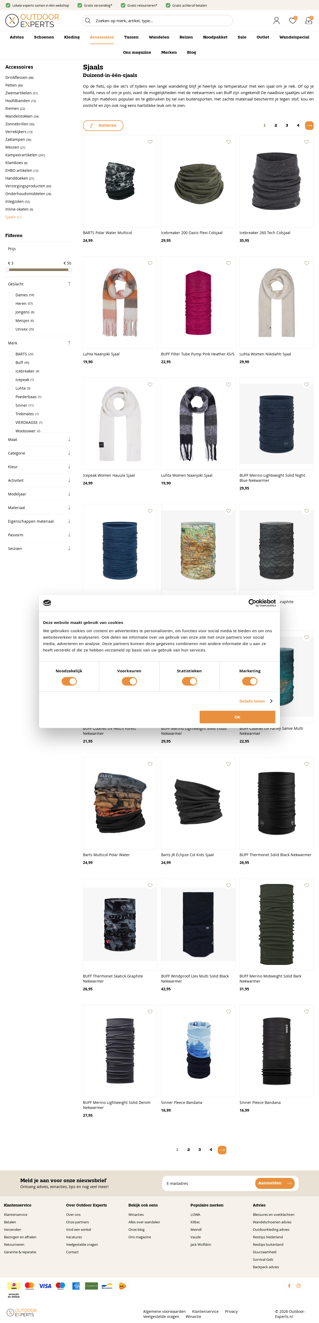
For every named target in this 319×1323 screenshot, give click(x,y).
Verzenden (12, 1229)
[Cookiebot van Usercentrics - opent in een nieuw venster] (252, 603)
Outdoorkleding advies (271, 1229)
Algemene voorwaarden (164, 1311)
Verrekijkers (18, 131)
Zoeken (87, 20)
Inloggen (277, 20)
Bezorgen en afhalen (20, 1237)
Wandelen (159, 37)
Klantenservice (15, 1214)
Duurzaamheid (264, 1252)
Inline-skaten (19, 209)
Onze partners (77, 1222)
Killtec (195, 1222)
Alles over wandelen (144, 1222)
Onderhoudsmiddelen (28, 193)
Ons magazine (137, 53)
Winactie (193, 1316)
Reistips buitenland (268, 1244)
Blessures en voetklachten (273, 1214)
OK (237, 717)
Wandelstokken (22, 116)
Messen (15, 147)
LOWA (195, 1214)
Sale (242, 37)
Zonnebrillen (19, 123)
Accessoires (102, 37)
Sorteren (107, 125)
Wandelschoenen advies (272, 1222)
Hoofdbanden (20, 100)
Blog (191, 53)
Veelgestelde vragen (82, 1244)
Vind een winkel (78, 1229)
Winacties (136, 1214)
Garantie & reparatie (20, 1252)
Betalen (10, 1222)
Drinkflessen (19, 77)
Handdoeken (19, 178)
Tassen (131, 37)
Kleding (72, 37)
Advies (17, 37)
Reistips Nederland (268, 1237)
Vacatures (74, 1237)
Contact (72, 1252)
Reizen (186, 37)
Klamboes (16, 162)
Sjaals (13, 216)
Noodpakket (215, 37)
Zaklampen (18, 139)
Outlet (263, 37)
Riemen (15, 108)
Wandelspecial (294, 37)
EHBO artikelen (21, 170)
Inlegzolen (17, 201)
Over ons (73, 1214)
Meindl (196, 1229)
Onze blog (136, 1229)
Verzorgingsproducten (28, 185)
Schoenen (44, 37)
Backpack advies (266, 1266)
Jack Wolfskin (201, 1244)
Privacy (231, 1311)
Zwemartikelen (21, 92)
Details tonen (252, 701)
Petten (14, 85)
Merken (169, 53)
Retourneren (14, 1244)
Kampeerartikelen (25, 154)
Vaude (196, 1237)
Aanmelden (270, 1183)
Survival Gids (263, 1259)
